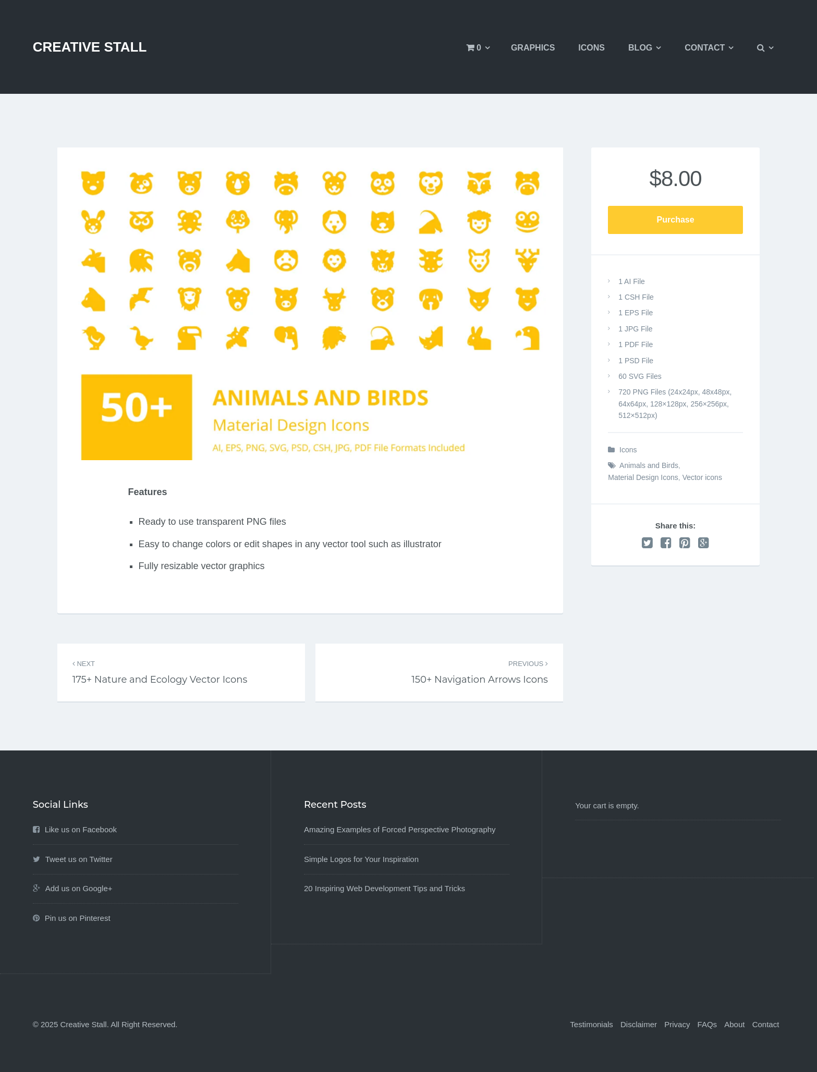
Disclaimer (638, 1024)
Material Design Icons (643, 477)
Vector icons (702, 477)
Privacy (677, 1024)
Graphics (533, 47)
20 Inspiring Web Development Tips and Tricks (384, 888)
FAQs (707, 1024)
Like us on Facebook (81, 829)
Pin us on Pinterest (78, 918)
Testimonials (591, 1024)
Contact (705, 47)
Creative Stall (90, 47)
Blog (640, 47)
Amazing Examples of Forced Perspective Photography (400, 829)
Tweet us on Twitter (79, 859)
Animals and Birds (648, 465)
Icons (591, 47)
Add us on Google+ (79, 888)
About (734, 1024)
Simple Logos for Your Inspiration (361, 859)
